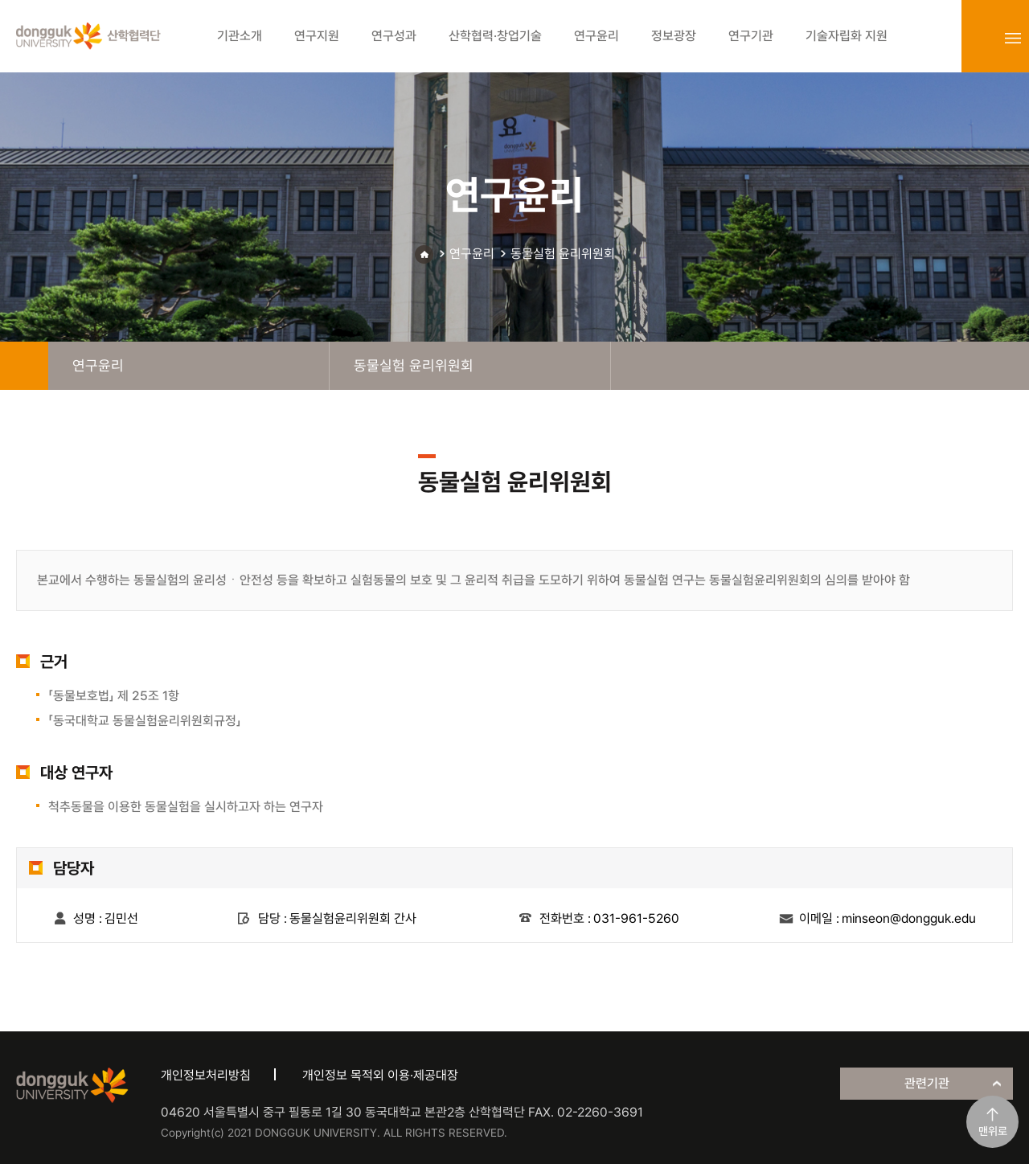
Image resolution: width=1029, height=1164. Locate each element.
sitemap (1013, 37)
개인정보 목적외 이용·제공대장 (380, 1075)
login (978, 37)
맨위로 (992, 1131)
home (24, 366)
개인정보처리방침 (206, 1075)
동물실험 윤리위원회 (562, 253)
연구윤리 (471, 253)
